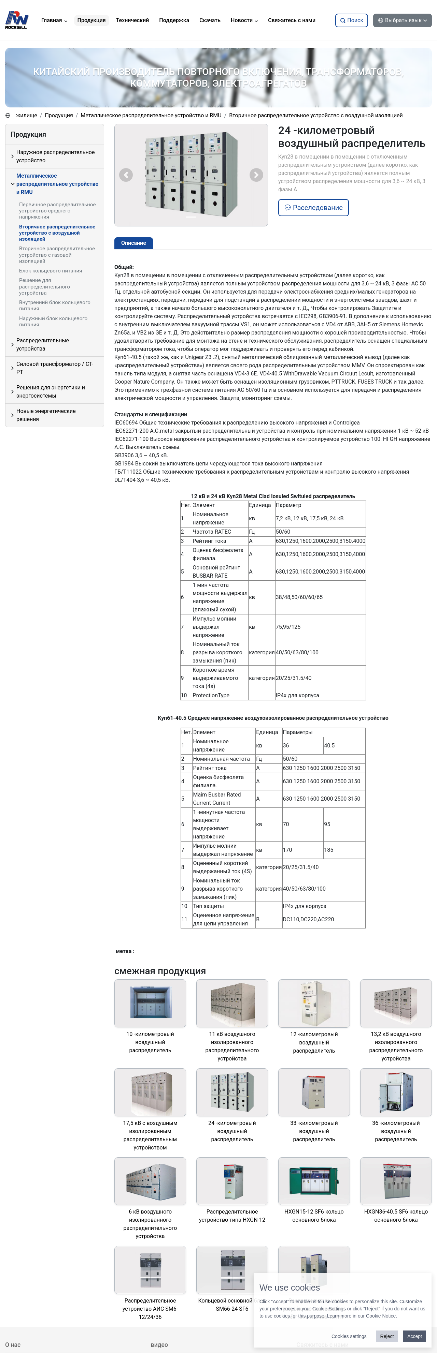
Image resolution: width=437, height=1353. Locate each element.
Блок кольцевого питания (50, 271)
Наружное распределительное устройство (55, 156)
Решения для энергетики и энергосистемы (50, 391)
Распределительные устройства (42, 344)
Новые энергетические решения (46, 415)
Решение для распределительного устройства (44, 286)
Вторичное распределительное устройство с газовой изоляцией (57, 255)
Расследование (313, 208)
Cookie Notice (381, 1316)
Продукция (59, 115)
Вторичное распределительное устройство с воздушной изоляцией (316, 115)
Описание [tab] (133, 243)
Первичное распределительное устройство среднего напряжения (57, 211)
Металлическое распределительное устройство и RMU (151, 115)
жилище (26, 115)
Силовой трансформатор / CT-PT (54, 368)
